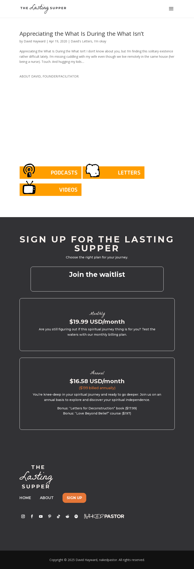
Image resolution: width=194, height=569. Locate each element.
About (47, 498)
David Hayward (34, 41)
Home (25, 498)
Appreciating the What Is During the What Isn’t (82, 34)
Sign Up (74, 498)
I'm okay (100, 41)
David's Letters (81, 41)
